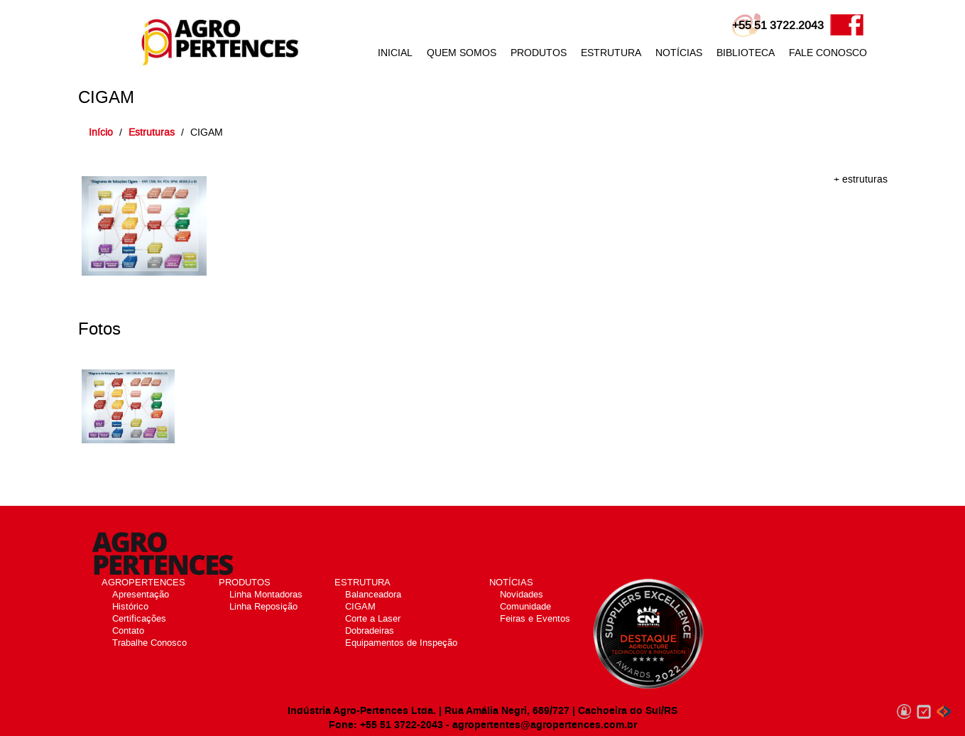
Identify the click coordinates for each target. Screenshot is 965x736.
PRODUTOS (539, 53)
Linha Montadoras (265, 594)
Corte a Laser (372, 618)
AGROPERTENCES (143, 582)
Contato (128, 630)
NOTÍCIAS (678, 53)
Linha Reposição (263, 606)
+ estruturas (861, 179)
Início (101, 132)
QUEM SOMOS (461, 53)
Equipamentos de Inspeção (401, 643)
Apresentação (140, 594)
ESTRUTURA (611, 53)
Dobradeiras (369, 630)
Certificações (139, 618)
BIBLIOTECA (745, 53)
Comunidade (525, 606)
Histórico (130, 606)
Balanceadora (373, 594)
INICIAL (395, 53)
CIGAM (360, 606)
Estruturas (152, 132)
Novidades (521, 594)
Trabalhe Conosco (149, 643)
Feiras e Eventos (535, 618)
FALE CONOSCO (828, 53)
